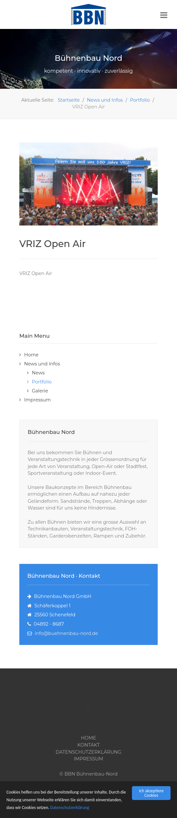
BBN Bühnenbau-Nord (90, 774)
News (38, 373)
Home (31, 355)
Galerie (40, 391)
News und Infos (42, 364)
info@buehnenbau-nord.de (66, 633)
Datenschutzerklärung (69, 808)
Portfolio (42, 382)
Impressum (37, 400)
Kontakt (88, 745)
